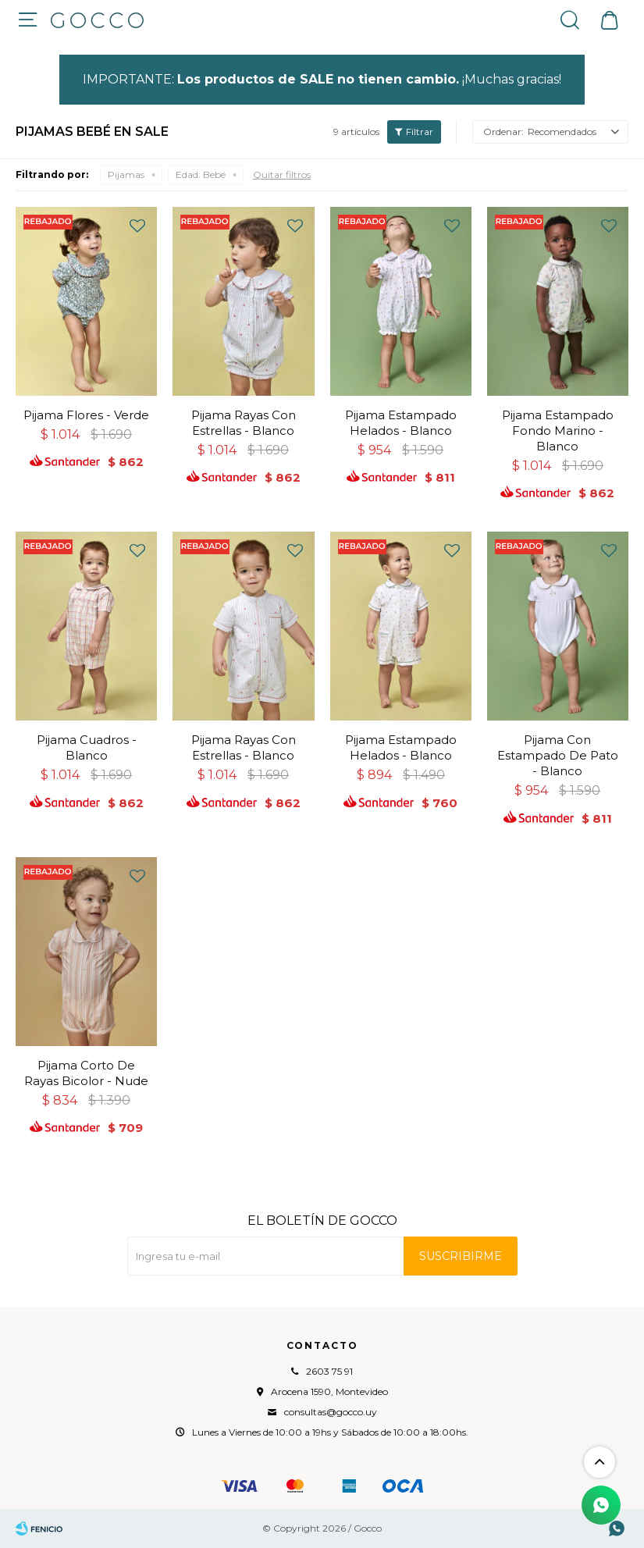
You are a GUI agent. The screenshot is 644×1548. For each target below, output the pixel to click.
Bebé (201, 174)
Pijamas (126, 174)
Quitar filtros (282, 174)
